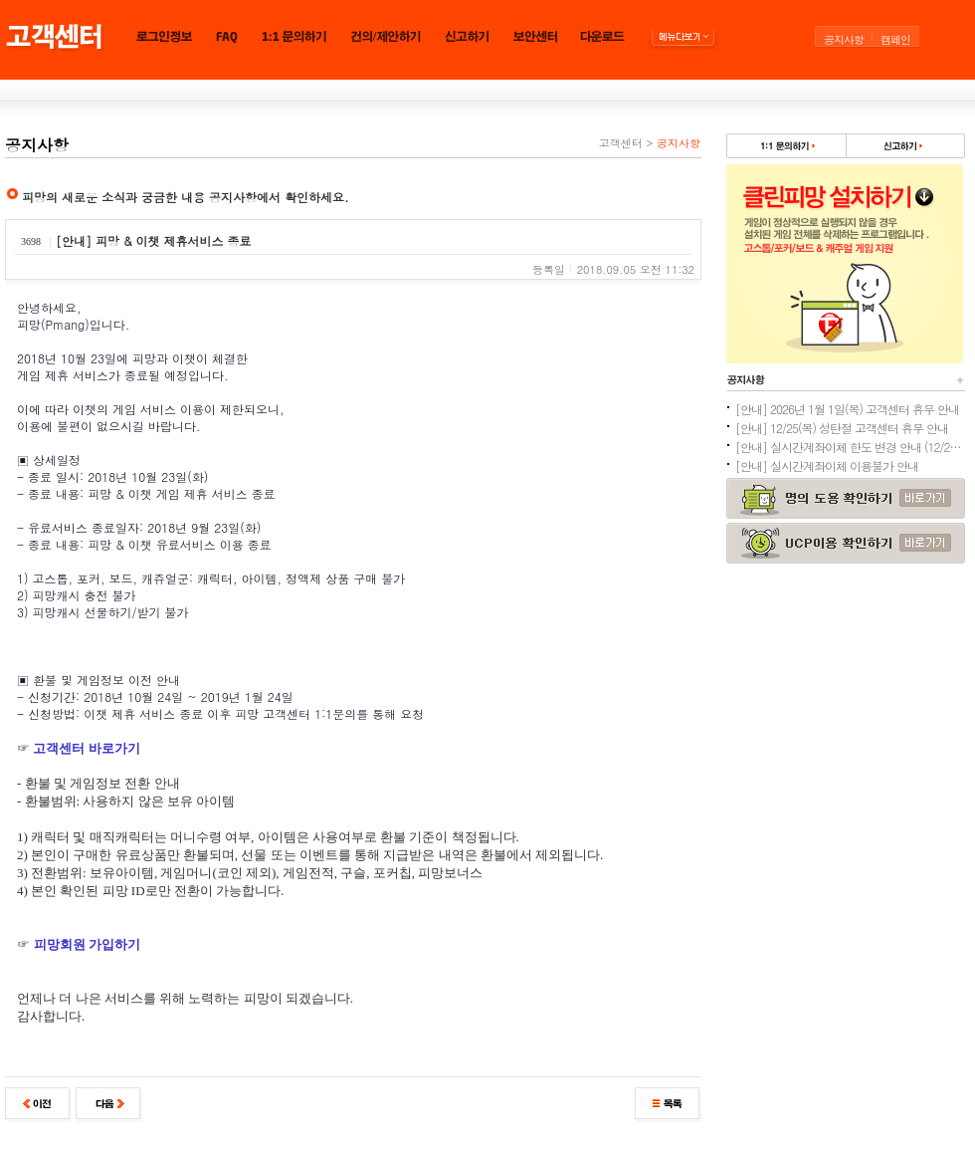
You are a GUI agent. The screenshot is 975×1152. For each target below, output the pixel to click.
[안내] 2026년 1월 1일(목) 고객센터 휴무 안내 (847, 408)
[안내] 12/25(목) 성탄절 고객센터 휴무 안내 (841, 427)
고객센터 (621, 142)
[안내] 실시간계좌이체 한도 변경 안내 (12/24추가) (849, 446)
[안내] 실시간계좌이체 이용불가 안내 (826, 465)
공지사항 (844, 39)
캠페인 (895, 39)
